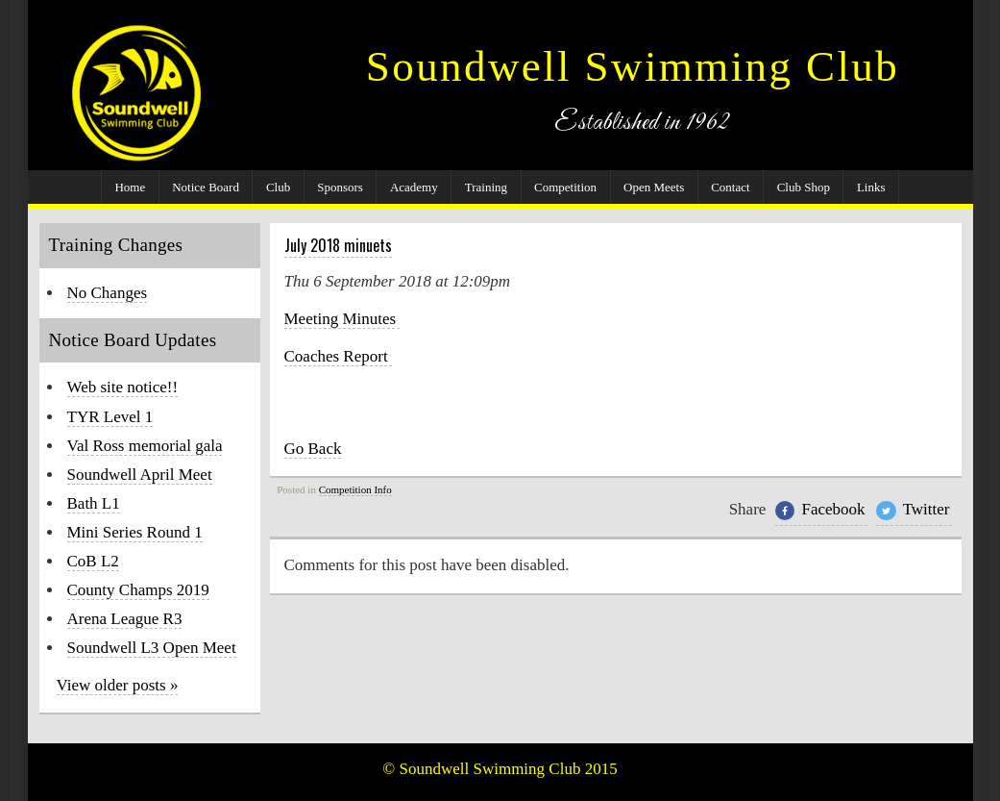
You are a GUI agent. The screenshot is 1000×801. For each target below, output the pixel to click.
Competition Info (355, 489)
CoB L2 (93, 561)
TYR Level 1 (110, 417)
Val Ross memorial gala (145, 446)
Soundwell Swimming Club (632, 66)
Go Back (313, 448)
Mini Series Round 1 (135, 532)
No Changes (107, 293)
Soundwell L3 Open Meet (151, 647)
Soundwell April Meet (139, 474)
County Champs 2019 (138, 590)
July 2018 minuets (338, 245)
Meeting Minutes (342, 319)
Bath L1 (93, 503)
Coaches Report (338, 356)
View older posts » (118, 685)
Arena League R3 (125, 619)
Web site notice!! (123, 387)
